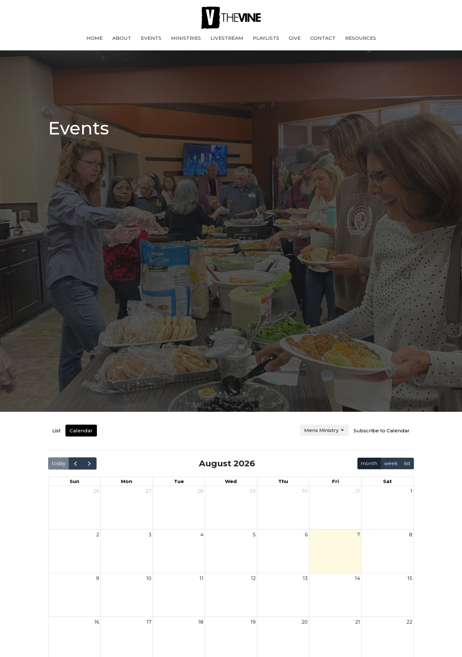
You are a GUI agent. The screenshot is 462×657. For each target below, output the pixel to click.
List (56, 431)
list (407, 463)
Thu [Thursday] (283, 481)
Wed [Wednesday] (231, 481)
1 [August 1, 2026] (411, 491)
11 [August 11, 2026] (201, 578)
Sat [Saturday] (387, 481)
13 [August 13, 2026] (305, 578)
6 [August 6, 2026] (306, 535)
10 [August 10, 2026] (148, 578)
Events (151, 38)
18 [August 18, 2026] (200, 622)
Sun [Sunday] (74, 481)
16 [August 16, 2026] (96, 622)
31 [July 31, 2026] (357, 491)
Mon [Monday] (126, 481)
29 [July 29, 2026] (253, 491)
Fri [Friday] (335, 481)
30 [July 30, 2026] (305, 491)
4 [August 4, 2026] (201, 535)
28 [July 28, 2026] (200, 491)
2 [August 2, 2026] (97, 535)
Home (94, 38)
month (369, 463)
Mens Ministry (324, 430)
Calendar (81, 431)
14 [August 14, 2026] (357, 578)
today (58, 463)
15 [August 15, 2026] (409, 578)
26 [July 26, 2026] (96, 491)
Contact (323, 38)
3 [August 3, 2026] (150, 535)
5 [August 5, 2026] (254, 535)
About (121, 38)
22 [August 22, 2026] (409, 622)
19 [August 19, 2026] (253, 622)
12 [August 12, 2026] (253, 578)
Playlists (266, 38)
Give (295, 38)
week (391, 463)
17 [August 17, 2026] (149, 622)
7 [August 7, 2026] (358, 535)
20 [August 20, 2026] (305, 622)
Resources (360, 38)
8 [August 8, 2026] (410, 535)
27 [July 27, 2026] (148, 491)
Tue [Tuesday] (179, 481)
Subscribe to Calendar (382, 431)
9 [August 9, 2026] (97, 578)
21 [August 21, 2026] (357, 622)
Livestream (226, 38)
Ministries (186, 38)
